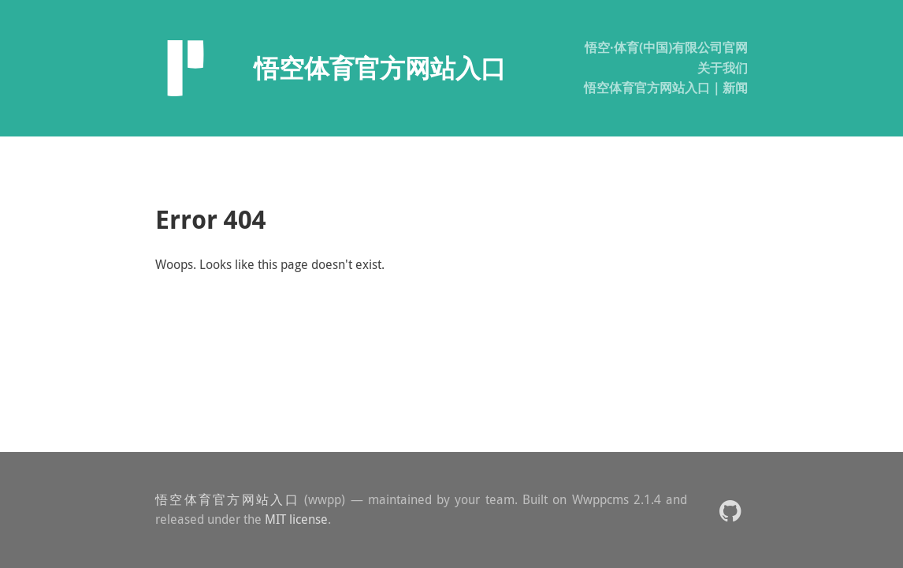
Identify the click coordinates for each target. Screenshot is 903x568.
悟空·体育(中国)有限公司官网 (666, 47)
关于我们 (722, 68)
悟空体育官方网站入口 (227, 499)
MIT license (296, 519)
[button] (730, 510)
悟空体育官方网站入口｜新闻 (666, 87)
